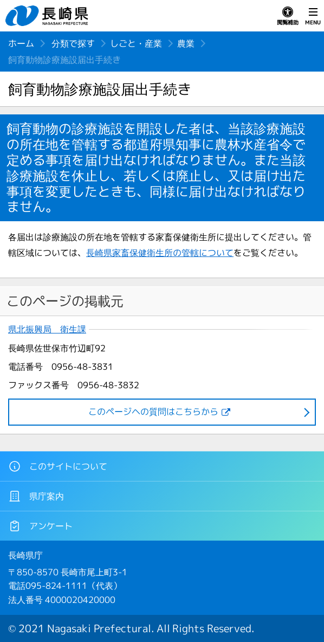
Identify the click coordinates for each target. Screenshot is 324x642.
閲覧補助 (288, 16)
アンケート (40, 525)
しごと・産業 (136, 43)
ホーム (21, 43)
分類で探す (73, 43)
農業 (186, 43)
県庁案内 (36, 496)
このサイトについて (57, 466)
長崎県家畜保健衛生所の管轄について (160, 253)
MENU (313, 16)
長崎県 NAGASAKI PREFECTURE (48, 15)
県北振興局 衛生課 (47, 329)
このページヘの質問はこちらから (153, 412)
